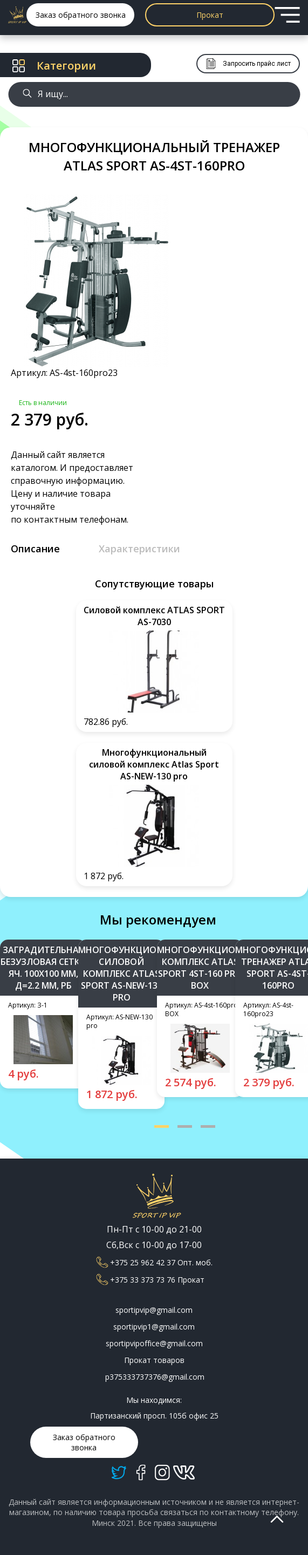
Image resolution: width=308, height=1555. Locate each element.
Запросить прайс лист (248, 63)
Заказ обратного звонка (81, 15)
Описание (35, 548)
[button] (161, 1126)
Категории (54, 65)
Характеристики (139, 548)
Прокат (209, 15)
